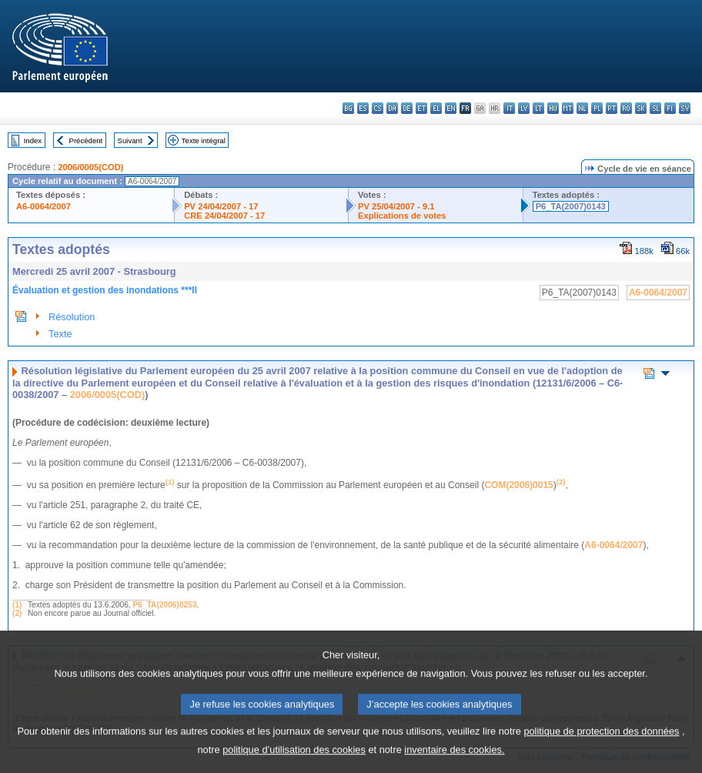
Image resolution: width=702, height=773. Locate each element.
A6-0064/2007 (43, 206)
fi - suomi (670, 108)
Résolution (71, 317)
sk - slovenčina (641, 108)
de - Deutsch (407, 108)
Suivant (130, 140)
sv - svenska (684, 108)
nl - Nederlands (582, 108)
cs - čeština (377, 108)
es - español (363, 108)
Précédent (86, 140)
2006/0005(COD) (90, 167)
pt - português (611, 108)
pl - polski (597, 108)
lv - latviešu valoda (524, 108)
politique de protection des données (601, 745)
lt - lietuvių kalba (538, 108)
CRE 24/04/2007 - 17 (224, 215)
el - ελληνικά (436, 108)
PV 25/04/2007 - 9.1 (396, 206)
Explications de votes (402, 215)
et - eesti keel (421, 108)
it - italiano (509, 108)
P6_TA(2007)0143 (571, 206)
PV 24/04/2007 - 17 (221, 206)
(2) (17, 613)
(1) (17, 605)
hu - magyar (553, 108)
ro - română (626, 108)
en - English (450, 108)
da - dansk (392, 108)
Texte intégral (204, 140)
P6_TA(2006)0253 (165, 605)
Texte (60, 334)
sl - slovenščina (655, 108)
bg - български (348, 108)
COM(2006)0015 (518, 485)
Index (33, 140)
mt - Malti (567, 108)
